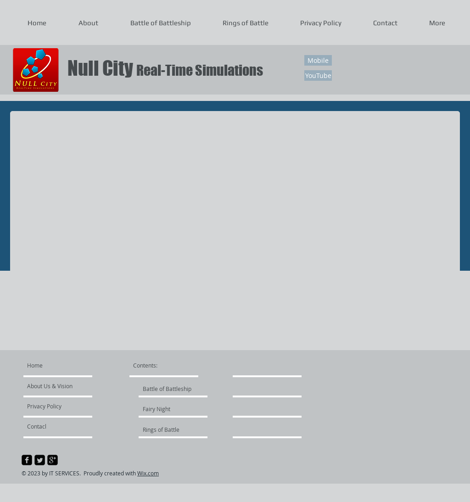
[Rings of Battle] (167, 429)
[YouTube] (318, 75)
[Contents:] (158, 365)
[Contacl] (53, 426)
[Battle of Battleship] (167, 389)
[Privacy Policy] (53, 406)
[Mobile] (318, 60)
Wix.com (148, 473)
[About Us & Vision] (62, 386)
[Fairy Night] (167, 409)
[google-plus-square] (52, 460)
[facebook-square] (27, 460)
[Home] (62, 365)
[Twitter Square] (39, 460)
